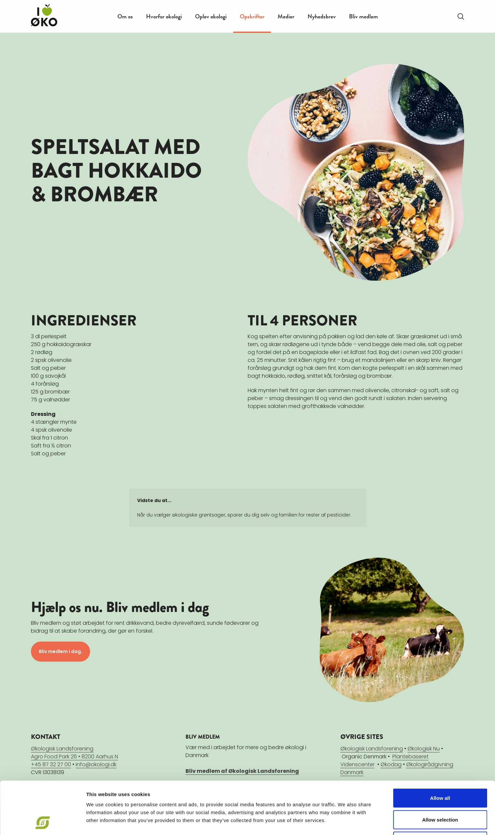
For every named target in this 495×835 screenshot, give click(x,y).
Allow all (440, 748)
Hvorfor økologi (164, 16)
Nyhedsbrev (322, 16)
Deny (440, 792)
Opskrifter (252, 16)
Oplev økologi (211, 16)
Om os (125, 16)
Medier (286, 16)
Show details (345, 822)
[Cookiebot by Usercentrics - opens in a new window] (42, 822)
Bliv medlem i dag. (60, 651)
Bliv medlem (363, 16)
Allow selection (440, 770)
